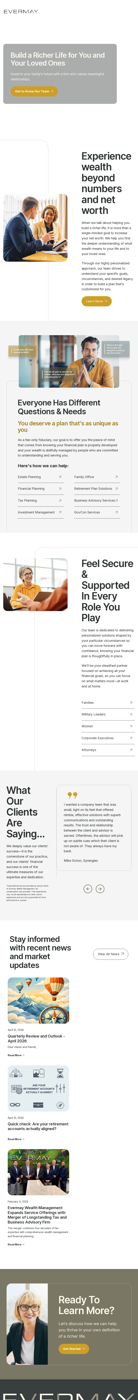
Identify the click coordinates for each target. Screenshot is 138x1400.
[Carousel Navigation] (94, 890)
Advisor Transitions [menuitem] (75, 1326)
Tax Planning (39, 502)
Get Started (72, 1189)
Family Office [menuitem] (11, 1330)
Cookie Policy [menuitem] (110, 1349)
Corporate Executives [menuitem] (42, 1327)
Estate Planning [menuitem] (12, 1306)
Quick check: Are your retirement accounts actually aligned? (65, 1028)
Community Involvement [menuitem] (76, 1318)
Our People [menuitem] (76, 1306)
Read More (15, 1040)
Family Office (96, 479)
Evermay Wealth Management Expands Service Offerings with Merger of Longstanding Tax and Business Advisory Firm (107, 1038)
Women (107, 728)
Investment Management (39, 514)
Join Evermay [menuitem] (77, 1333)
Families (107, 704)
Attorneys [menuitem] (41, 1333)
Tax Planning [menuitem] (11, 1316)
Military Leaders (107, 716)
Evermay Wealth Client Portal (68, 1386)
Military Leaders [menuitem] (45, 1314)
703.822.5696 (71, 1283)
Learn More (95, 303)
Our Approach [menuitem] (77, 1311)
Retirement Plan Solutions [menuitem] (12, 1345)
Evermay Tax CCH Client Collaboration (74, 1390)
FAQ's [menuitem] (72, 1338)
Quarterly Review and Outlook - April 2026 (27, 1023)
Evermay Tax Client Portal (103, 1386)
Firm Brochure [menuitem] (110, 1339)
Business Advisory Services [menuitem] (14, 1337)
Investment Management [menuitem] (11, 1323)
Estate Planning (39, 479)
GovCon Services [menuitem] (13, 1351)
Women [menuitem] (40, 1320)
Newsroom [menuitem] (108, 1314)
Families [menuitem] (40, 1309)
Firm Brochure (40, 1372)
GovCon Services (96, 514)
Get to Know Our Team (33, 92)
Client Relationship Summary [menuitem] (113, 1333)
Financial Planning (39, 490)
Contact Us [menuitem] (108, 1309)
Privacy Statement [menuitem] (112, 1344)
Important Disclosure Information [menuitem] (108, 1323)
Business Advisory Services (96, 502)
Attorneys (107, 752)
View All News (108, 956)
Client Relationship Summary (63, 1372)
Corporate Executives (107, 740)
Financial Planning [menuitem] (13, 1311)
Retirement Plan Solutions (96, 490)
